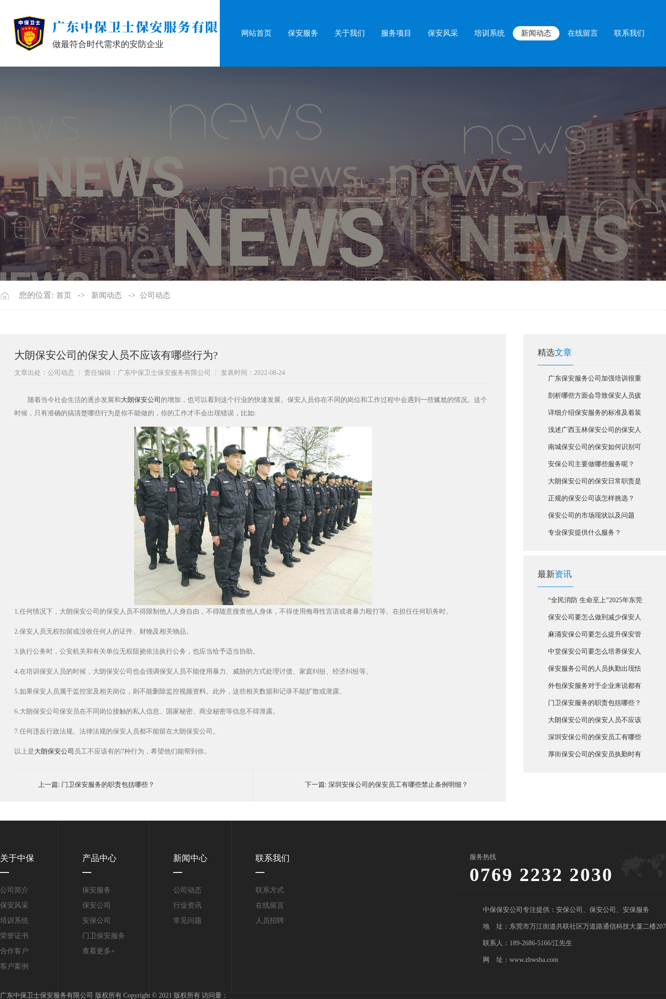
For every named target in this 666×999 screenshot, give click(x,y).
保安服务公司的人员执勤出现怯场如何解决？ (594, 671)
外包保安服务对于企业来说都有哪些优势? (594, 688)
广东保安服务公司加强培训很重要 (594, 381)
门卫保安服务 (103, 936)
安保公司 (96, 920)
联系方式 (269, 890)
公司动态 (155, 295)
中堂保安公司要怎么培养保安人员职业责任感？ (594, 654)
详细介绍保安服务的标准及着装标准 (594, 415)
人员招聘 (269, 920)
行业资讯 (187, 905)
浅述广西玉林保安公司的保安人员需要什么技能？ (594, 432)
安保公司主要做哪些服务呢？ (591, 464)
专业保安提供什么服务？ (584, 532)
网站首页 (257, 33)
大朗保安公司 (141, 399)
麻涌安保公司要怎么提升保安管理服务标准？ (594, 637)
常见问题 (187, 920)
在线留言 (583, 33)
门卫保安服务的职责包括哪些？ (108, 784)
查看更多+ (98, 951)
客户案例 (14, 966)
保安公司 (96, 905)
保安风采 (443, 33)
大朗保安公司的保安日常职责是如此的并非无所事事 (594, 484)
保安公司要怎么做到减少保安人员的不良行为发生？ (594, 620)
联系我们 (629, 33)
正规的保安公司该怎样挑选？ (591, 498)
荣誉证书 (14, 936)
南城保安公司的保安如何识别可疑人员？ (594, 449)
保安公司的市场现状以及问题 (591, 515)
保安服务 (304, 33)
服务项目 (397, 33)
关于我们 (350, 33)
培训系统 (490, 33)
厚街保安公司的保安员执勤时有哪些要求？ (594, 757)
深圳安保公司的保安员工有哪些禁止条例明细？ (398, 784)
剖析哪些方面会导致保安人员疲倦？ (594, 398)
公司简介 (14, 890)
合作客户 (14, 951)
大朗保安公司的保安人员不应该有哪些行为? (594, 722)
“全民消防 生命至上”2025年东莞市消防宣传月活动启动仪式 (595, 603)
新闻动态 (536, 33)
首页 (63, 295)
